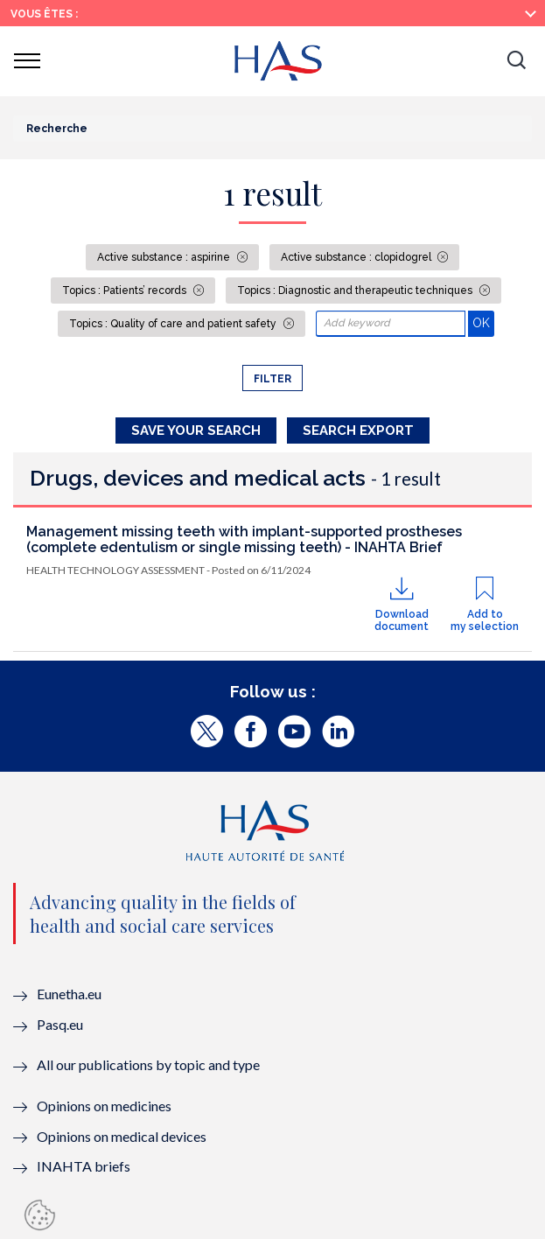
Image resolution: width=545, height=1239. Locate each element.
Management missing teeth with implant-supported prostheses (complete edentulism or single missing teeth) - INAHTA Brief (244, 539)
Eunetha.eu (69, 993)
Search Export (358, 430)
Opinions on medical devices (121, 1136)
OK (483, 322)
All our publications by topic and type (148, 1064)
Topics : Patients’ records (125, 290)
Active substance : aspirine (165, 257)
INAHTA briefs (83, 1166)
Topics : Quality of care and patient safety (174, 324)
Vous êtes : (44, 14)
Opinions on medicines (104, 1105)
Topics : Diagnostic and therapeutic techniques (356, 290)
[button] (516, 61)
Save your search (196, 430)
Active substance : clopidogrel (357, 257)
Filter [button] (272, 379)
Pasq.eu (60, 1024)
